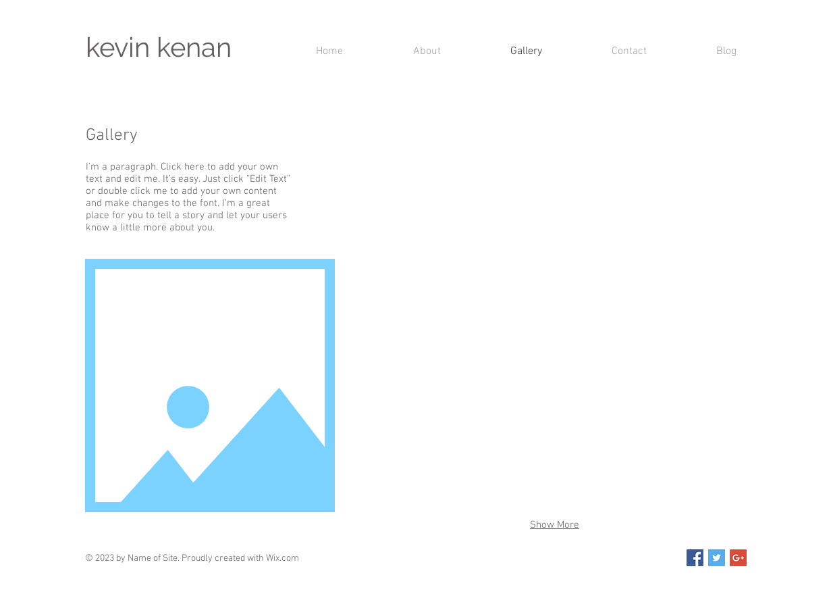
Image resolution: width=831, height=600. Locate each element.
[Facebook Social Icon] (695, 557)
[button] (422, 186)
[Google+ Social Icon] (738, 557)
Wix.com (282, 558)
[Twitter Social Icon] (716, 557)
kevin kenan (159, 47)
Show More (554, 525)
